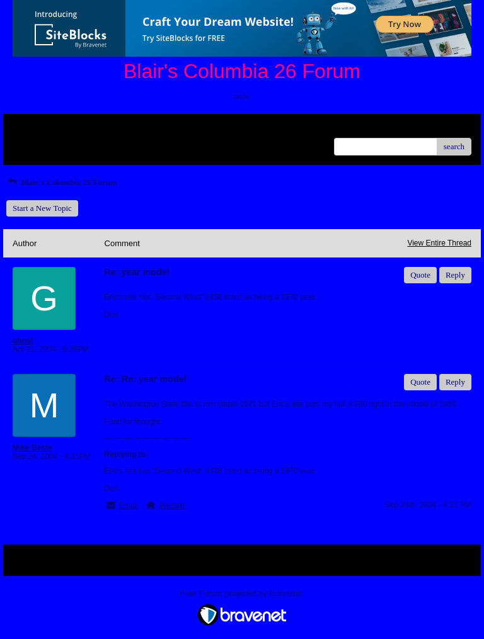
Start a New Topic (42, 208)
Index (91, 128)
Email (128, 505)
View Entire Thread (439, 243)
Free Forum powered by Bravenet (242, 593)
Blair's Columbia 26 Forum (61, 182)
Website (173, 505)
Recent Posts (34, 142)
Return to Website (42, 128)
